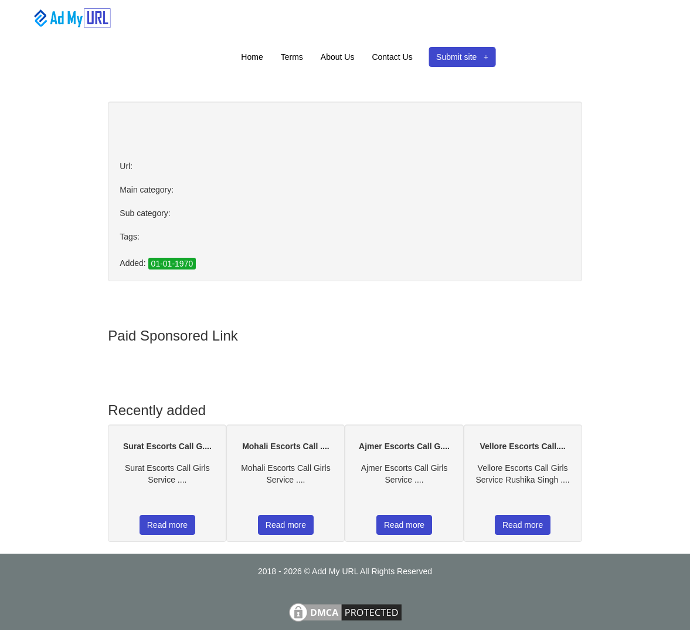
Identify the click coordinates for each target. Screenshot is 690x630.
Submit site (462, 57)
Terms (292, 57)
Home (252, 57)
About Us (338, 57)
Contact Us (392, 57)
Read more (167, 525)
